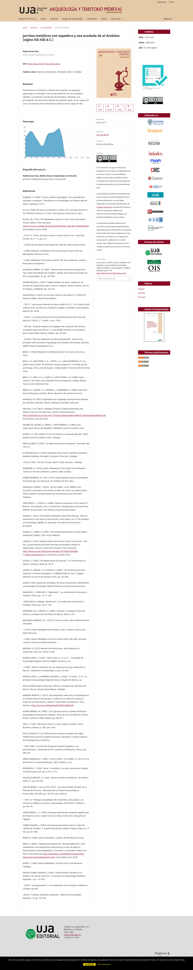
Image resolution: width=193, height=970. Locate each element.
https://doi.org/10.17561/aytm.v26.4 (43, 64)
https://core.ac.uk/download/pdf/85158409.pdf (52, 705)
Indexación (92, 18)
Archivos (54, 18)
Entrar (171, 2)
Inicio (25, 27)
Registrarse (161, 2)
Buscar (168, 18)
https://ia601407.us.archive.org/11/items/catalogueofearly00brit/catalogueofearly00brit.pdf (64, 415)
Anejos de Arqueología (72, 18)
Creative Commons (104, 207)
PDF (100, 110)
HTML (119, 110)
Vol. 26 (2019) (46, 27)
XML (129, 110)
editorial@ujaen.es (72, 934)
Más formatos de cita (106, 278)
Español (141, 293)
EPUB (109, 110)
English (141, 289)
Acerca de (115, 18)
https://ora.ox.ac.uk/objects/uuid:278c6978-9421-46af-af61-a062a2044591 (56, 226)
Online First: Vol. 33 (27, 18)
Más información (104, 964)
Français (142, 297)
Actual (43, 18)
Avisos (104, 18)
